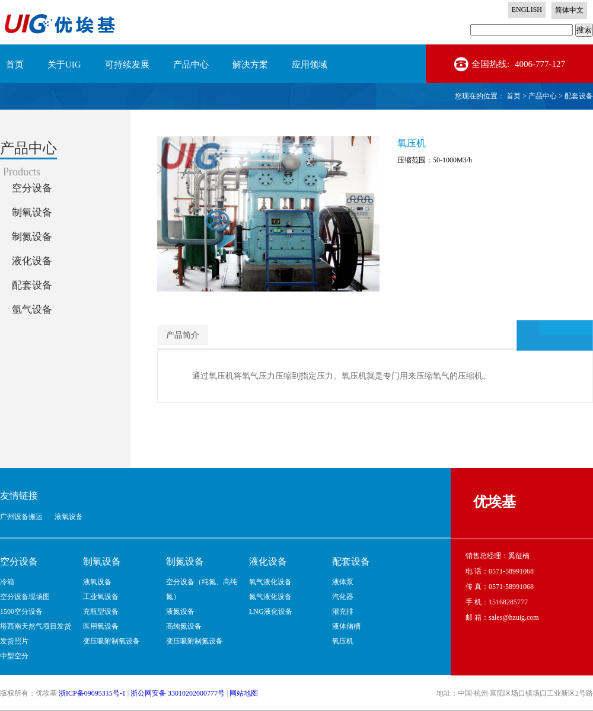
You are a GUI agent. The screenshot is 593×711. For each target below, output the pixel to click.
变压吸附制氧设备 (111, 641)
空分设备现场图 (25, 596)
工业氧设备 (101, 596)
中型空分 (14, 656)
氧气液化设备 (270, 582)
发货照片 (14, 641)
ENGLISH (527, 9)
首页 (15, 64)
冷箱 (7, 582)
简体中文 (569, 10)
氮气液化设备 (270, 596)
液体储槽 (346, 626)
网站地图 (243, 693)
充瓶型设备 (101, 611)
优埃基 (494, 502)
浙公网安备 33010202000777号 (177, 693)
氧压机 (342, 641)
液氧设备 (97, 582)
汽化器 (342, 596)
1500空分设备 (21, 611)
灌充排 (342, 611)
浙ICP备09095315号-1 (92, 693)
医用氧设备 (101, 626)
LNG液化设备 (270, 611)
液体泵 (342, 582)
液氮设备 (180, 611)
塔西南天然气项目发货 (35, 626)
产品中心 (542, 96)
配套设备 (579, 96)
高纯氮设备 (184, 626)
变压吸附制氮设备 (194, 641)
